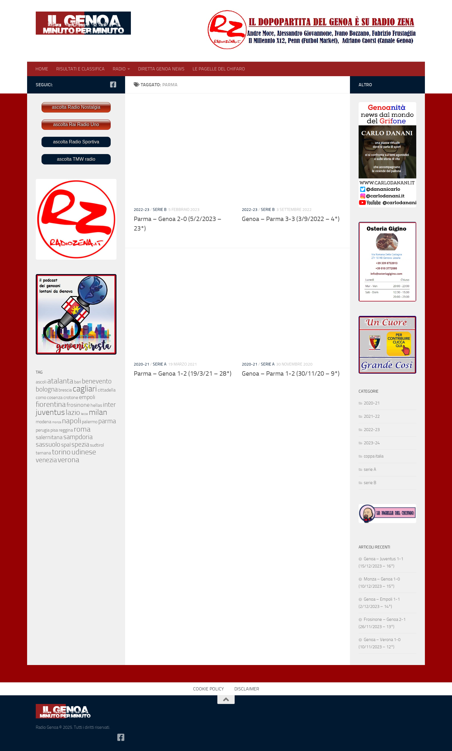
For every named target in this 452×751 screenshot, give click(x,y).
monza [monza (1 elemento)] (56, 422)
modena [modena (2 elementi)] (43, 421)
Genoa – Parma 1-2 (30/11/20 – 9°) (291, 373)
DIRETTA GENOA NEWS (161, 69)
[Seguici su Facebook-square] (113, 84)
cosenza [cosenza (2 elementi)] (55, 397)
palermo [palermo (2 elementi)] (89, 421)
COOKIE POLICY (208, 689)
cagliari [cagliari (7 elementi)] (85, 389)
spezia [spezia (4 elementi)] (80, 444)
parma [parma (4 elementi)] (107, 421)
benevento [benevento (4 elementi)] (97, 381)
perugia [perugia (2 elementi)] (43, 430)
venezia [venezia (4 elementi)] (46, 460)
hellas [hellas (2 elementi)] (96, 405)
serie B (160, 209)
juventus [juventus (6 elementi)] (50, 412)
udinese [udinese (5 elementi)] (83, 451)
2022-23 (141, 209)
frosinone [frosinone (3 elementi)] (78, 404)
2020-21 (141, 364)
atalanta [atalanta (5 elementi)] (60, 381)
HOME (41, 69)
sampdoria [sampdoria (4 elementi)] (78, 437)
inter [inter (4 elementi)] (109, 405)
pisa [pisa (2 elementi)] (54, 430)
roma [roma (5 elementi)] (82, 429)
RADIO (119, 69)
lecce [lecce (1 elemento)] (84, 414)
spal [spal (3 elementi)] (66, 444)
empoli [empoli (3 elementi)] (87, 397)
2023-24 (372, 442)
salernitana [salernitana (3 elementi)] (49, 437)
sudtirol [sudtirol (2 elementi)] (97, 445)
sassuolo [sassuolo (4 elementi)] (48, 444)
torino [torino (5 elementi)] (61, 451)
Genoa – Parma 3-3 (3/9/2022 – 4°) (291, 219)
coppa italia (373, 456)
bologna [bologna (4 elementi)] (47, 389)
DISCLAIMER (246, 689)
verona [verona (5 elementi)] (68, 459)
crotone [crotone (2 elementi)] (70, 397)
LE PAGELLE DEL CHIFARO (219, 69)
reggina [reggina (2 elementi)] (66, 430)
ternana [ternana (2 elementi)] (43, 453)
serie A (159, 364)
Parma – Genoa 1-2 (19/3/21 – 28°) (182, 373)
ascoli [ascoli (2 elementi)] (41, 382)
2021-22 (372, 416)
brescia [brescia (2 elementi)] (65, 390)
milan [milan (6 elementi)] (98, 412)
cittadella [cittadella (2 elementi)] (107, 390)
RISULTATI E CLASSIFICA (80, 69)
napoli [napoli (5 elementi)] (71, 420)
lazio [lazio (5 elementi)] (73, 412)
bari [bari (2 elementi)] (77, 382)
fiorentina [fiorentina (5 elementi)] (51, 404)
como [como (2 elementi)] (41, 397)
